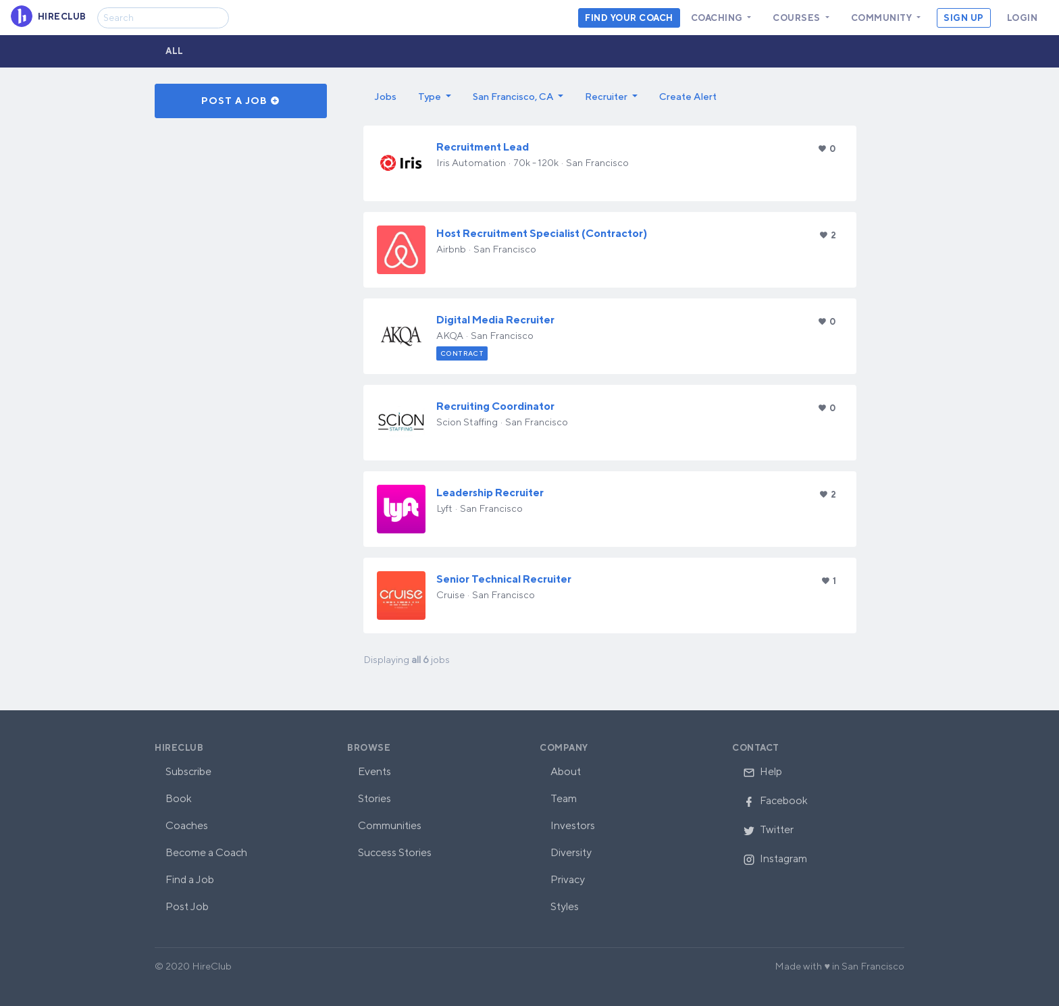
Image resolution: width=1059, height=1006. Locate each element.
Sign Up (964, 18)
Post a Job (240, 100)
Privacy (567, 879)
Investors (572, 825)
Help (762, 771)
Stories (374, 798)
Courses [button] (798, 18)
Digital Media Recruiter (495, 319)
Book (178, 798)
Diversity (571, 852)
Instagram (775, 858)
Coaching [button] (718, 18)
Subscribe (188, 771)
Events (374, 771)
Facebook (775, 800)
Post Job (187, 906)
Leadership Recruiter (490, 492)
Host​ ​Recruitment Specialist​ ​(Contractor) (541, 233)
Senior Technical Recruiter (503, 579)
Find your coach (629, 18)
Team (563, 798)
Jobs (385, 96)
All (174, 51)
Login (1022, 18)
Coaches (186, 825)
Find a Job (189, 879)
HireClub (179, 748)
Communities (389, 825)
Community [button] (882, 18)
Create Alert (688, 96)
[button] (434, 96)
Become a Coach (206, 852)
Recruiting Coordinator (495, 406)
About (565, 771)
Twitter (768, 829)
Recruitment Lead (482, 146)
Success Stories (395, 852)
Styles (564, 906)
